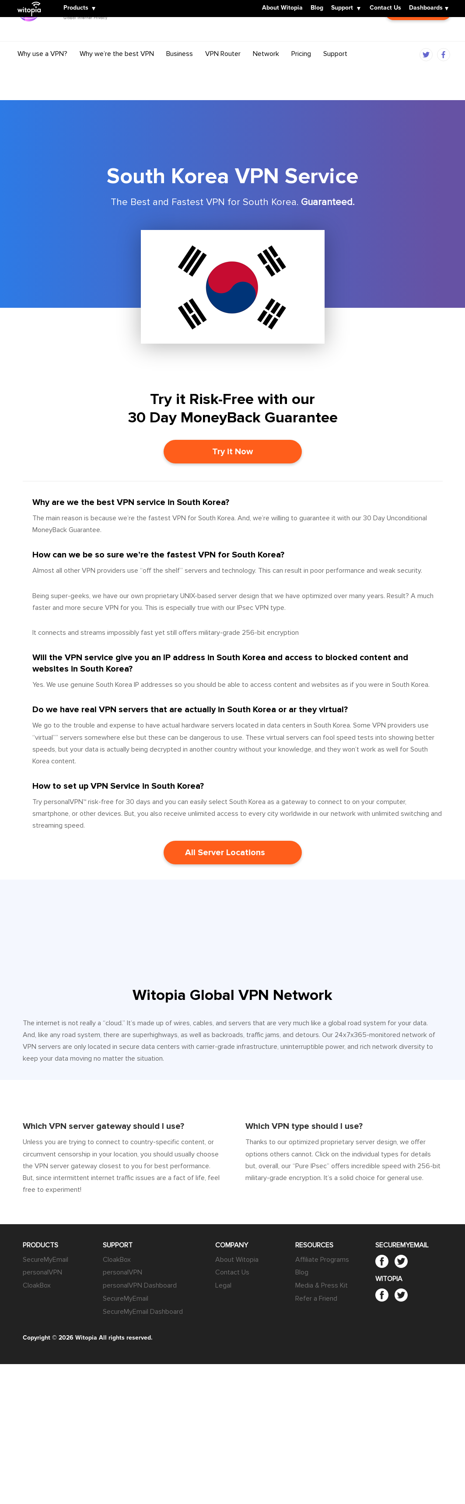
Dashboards (426, 8)
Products (75, 8)
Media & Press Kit (321, 1285)
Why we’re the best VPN (117, 71)
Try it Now (232, 451)
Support (342, 8)
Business (179, 71)
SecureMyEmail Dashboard (143, 1311)
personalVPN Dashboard (140, 1285)
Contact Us (385, 8)
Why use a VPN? (42, 71)
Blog (317, 8)
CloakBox (37, 1285)
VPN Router (223, 71)
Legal (223, 1285)
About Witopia (282, 8)
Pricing (301, 71)
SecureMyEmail (45, 1259)
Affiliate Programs (322, 1259)
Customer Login (418, 41)
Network (266, 71)
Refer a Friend (316, 1298)
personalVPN (42, 1272)
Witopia (31, 3)
